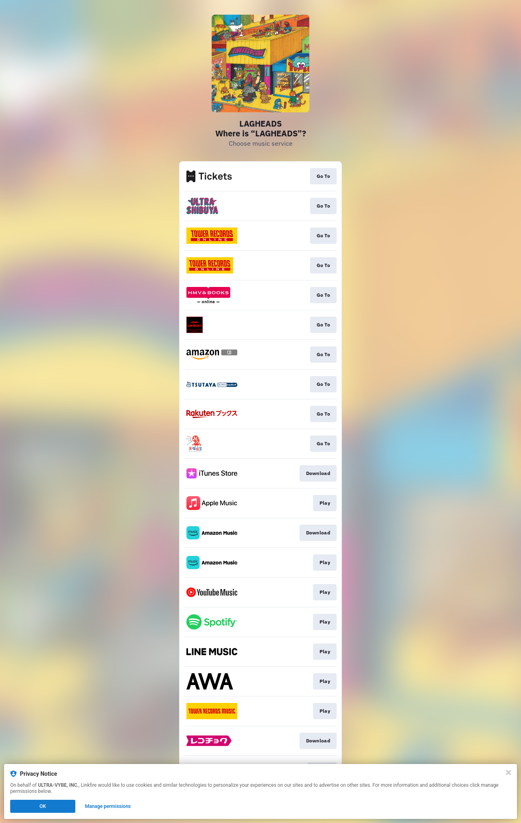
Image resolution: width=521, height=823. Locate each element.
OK (42, 806)
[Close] (508, 772)
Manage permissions (108, 806)
